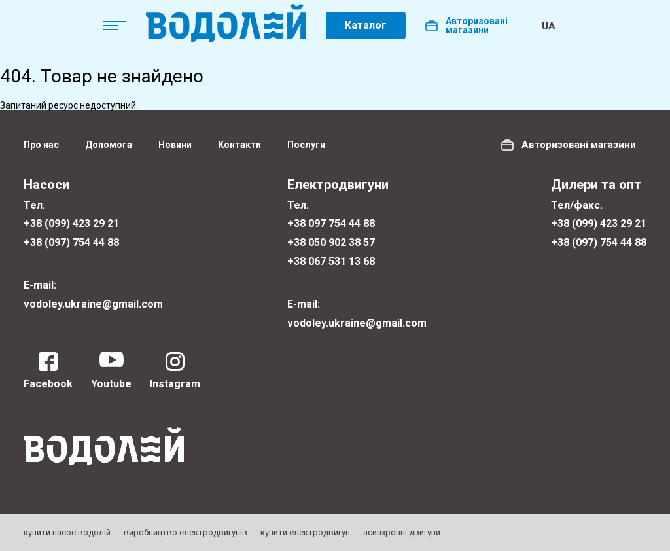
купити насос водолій (67, 532)
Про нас (41, 144)
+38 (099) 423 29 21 (71, 223)
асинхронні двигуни (401, 532)
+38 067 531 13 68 (331, 261)
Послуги (306, 144)
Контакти (239, 144)
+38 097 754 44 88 (331, 223)
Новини (175, 144)
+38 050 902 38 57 (331, 242)
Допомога (108, 144)
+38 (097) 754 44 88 (71, 242)
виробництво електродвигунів (185, 532)
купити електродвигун (305, 532)
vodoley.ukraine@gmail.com (93, 304)
